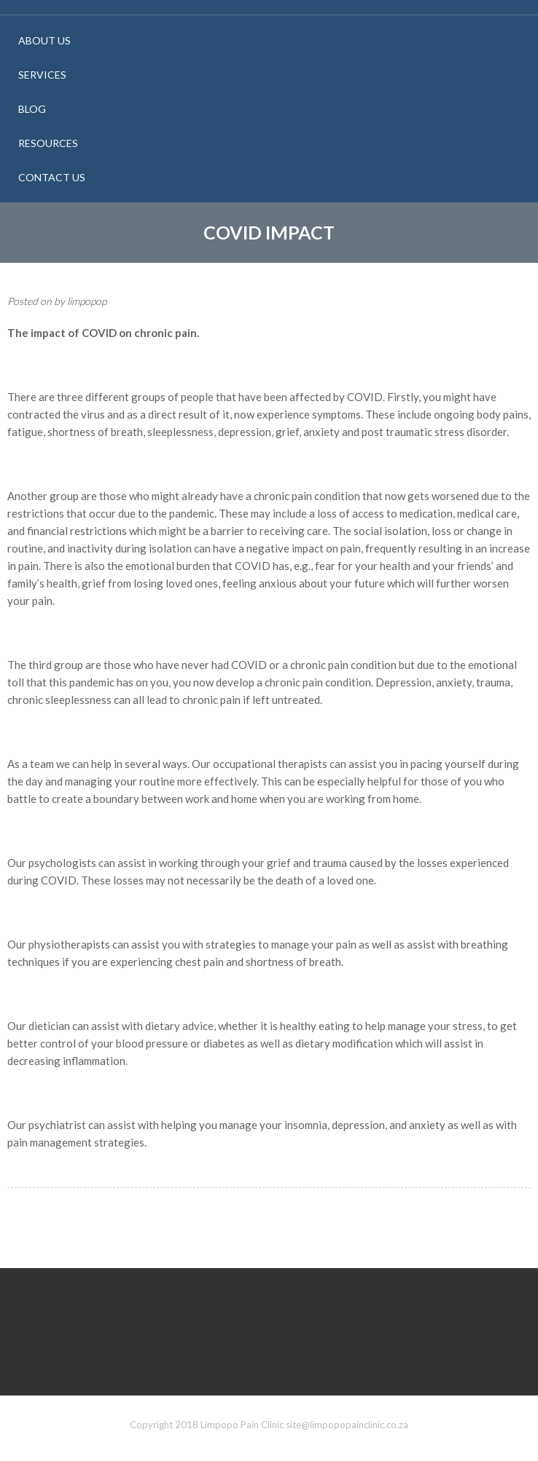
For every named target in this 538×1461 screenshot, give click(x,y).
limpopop (86, 301)
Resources (48, 143)
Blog (32, 109)
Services (42, 74)
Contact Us (51, 177)
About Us (44, 40)
